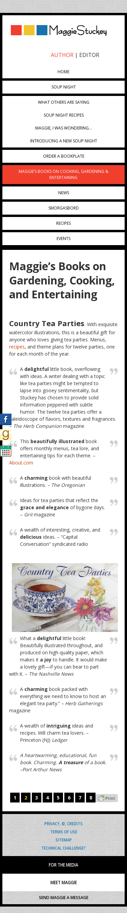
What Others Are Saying (63, 102)
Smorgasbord (63, 208)
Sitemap (64, 839)
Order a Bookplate (63, 156)
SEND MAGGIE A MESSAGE (63, 897)
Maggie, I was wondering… (63, 128)
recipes (17, 346)
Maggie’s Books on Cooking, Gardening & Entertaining (63, 174)
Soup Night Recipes (64, 115)
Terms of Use (63, 831)
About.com (21, 462)
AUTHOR (62, 55)
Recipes (63, 223)
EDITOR (89, 55)
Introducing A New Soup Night (63, 141)
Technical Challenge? (63, 848)
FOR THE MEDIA (63, 864)
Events (63, 238)
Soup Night (63, 87)
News (63, 193)
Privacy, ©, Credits (63, 823)
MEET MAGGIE (63, 882)
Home (63, 72)
